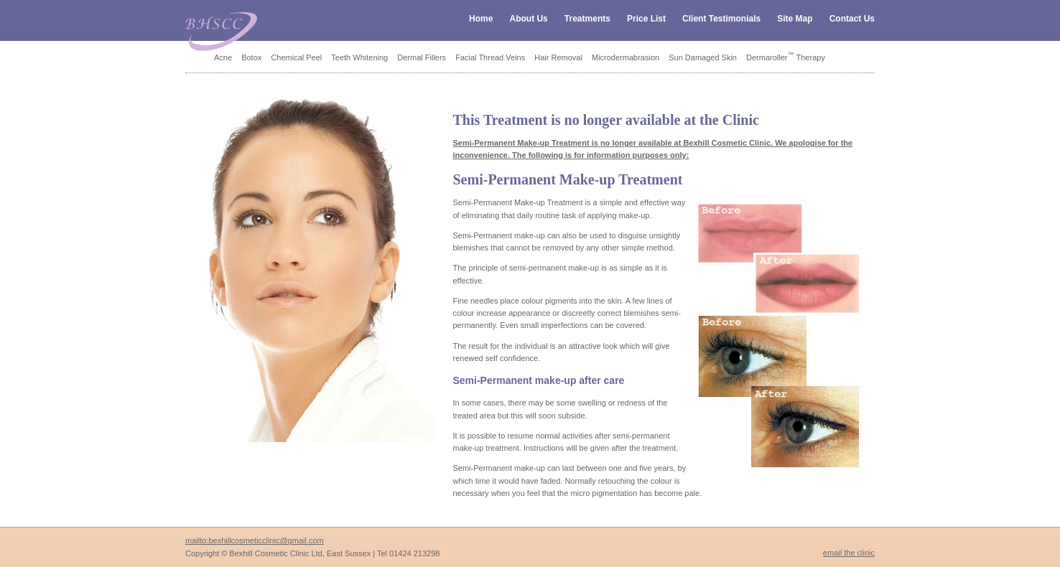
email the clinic (849, 552)
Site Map (794, 19)
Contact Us (852, 19)
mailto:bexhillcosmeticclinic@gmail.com (254, 540)
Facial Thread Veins (490, 57)
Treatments (587, 19)
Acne (223, 57)
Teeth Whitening (359, 57)
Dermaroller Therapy (785, 57)
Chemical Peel (296, 57)
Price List (646, 19)
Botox (251, 57)
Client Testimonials (721, 19)
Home (481, 19)
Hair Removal (558, 57)
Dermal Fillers (421, 57)
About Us (528, 19)
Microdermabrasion (625, 57)
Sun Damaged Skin (703, 57)
